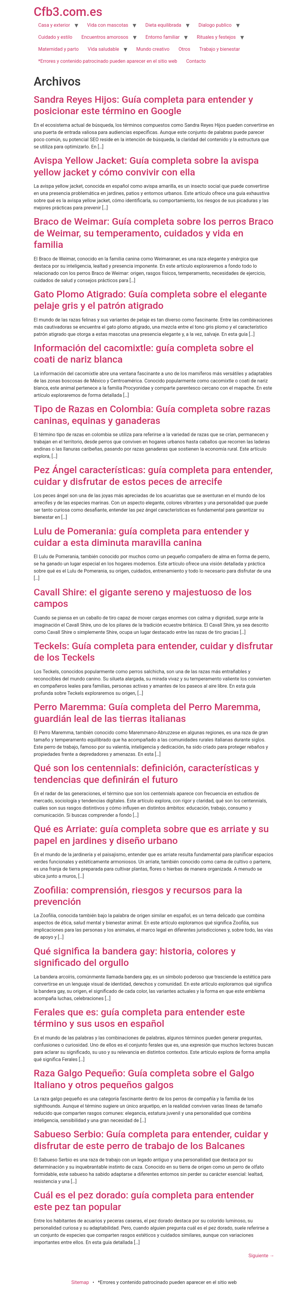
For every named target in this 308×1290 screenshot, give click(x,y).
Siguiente (261, 1255)
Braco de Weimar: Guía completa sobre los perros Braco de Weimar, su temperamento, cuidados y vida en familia (153, 233)
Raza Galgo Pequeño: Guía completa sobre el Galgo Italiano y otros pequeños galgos (144, 1078)
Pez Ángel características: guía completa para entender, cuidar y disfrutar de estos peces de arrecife (153, 475)
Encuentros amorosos (104, 37)
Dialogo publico (215, 25)
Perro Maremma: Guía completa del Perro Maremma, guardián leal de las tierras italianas (147, 712)
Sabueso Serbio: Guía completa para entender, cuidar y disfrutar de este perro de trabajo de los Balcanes (151, 1139)
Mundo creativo (152, 49)
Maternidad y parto (58, 49)
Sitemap (80, 1282)
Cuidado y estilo (55, 37)
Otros (184, 49)
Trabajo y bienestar (219, 49)
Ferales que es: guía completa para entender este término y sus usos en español (139, 1017)
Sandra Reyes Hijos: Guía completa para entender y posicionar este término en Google (143, 105)
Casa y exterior (54, 25)
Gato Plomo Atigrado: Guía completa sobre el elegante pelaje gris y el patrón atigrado (150, 299)
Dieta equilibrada (163, 25)
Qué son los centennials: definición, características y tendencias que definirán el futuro (146, 773)
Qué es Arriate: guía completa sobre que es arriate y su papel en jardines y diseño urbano (151, 834)
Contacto (196, 61)
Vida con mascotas (107, 25)
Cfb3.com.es (68, 12)
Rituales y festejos (216, 37)
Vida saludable (103, 49)
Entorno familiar (163, 37)
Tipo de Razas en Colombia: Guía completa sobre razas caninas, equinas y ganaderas (152, 414)
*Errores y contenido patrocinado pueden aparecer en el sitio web (107, 61)
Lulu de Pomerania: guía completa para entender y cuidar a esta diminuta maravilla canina (141, 536)
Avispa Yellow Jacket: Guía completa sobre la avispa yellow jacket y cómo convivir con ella (146, 166)
